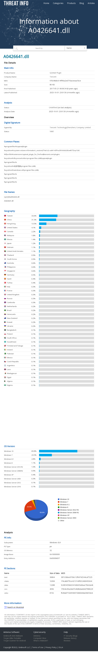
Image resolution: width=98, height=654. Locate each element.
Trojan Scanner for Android (14, 641)
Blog (81, 3)
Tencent (53, 77)
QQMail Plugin (55, 73)
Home (46, 3)
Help (66, 632)
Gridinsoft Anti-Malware (13, 636)
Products (71, 3)
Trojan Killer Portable (12, 638)
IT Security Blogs (70, 636)
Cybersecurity (39, 632)
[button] (76, 48)
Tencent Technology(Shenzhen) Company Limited (70, 127)
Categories (58, 3)
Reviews (67, 641)
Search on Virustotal (15, 607)
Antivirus (36, 636)
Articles (91, 3)
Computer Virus (39, 638)
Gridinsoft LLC (24, 647)
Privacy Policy (51, 647)
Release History (70, 638)
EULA (61, 647)
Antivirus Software (11, 632)
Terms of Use (37, 647)
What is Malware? (40, 641)
